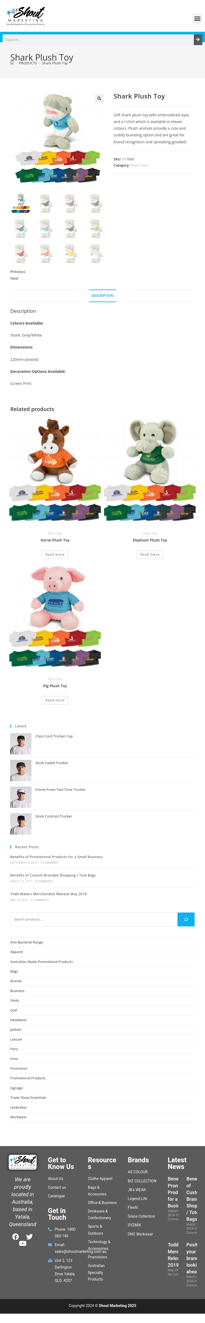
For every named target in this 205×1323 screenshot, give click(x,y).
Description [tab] (102, 295)
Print (14, 1058)
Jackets (15, 1029)
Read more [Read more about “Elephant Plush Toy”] (150, 554)
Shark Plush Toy (55, 63)
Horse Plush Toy (55, 540)
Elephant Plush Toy (150, 540)
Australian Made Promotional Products (41, 961)
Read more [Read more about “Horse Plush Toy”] (55, 554)
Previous (17, 271)
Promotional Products (27, 1078)
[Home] (12, 63)
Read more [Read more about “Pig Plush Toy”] (55, 700)
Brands (16, 980)
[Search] (198, 39)
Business (17, 990)
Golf (13, 1010)
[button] (197, 18)
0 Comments (49, 862)
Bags (14, 971)
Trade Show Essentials (28, 1097)
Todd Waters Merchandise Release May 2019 (48, 893)
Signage (16, 1087)
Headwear (18, 1019)
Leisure (16, 1039)
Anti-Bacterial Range (26, 942)
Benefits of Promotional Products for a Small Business (56, 856)
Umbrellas (18, 1107)
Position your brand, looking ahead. (195, 1258)
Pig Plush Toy (55, 685)
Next (14, 278)
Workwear (18, 1117)
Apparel (16, 951)
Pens (14, 1048)
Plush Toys (139, 165)
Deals (14, 1000)
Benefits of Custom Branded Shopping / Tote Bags (53, 875)
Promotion (18, 1068)
